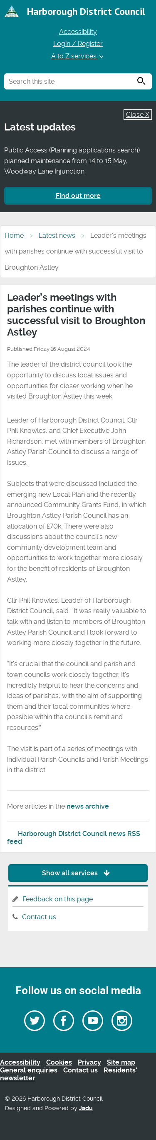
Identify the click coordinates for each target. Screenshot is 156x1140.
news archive (88, 806)
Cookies (59, 1062)
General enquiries (28, 1070)
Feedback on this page (57, 899)
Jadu (86, 1108)
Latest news (57, 235)
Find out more (78, 196)
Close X (137, 114)
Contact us (39, 917)
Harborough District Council (86, 11)
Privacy (89, 1062)
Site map (121, 1062)
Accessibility (78, 32)
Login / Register (78, 44)
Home (14, 235)
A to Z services (78, 56)
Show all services (78, 873)
